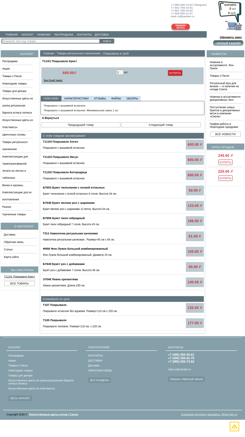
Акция (6, 68)
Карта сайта (11, 256)
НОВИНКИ (44, 34)
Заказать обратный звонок (186, 379)
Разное (6, 206)
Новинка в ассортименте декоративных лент (225, 98)
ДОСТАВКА (102, 34)
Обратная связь (14, 242)
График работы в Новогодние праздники (224, 125)
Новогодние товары (14, 83)
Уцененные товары (14, 214)
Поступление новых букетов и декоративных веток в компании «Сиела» (225, 112)
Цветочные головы (13, 134)
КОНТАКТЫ (84, 34)
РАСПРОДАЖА (63, 34)
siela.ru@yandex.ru (179, 369)
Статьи (8, 249)
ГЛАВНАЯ (11, 34)
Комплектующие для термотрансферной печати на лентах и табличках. (15, 167)
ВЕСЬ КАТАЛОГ (20, 398)
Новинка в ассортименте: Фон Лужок (222, 65)
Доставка (9, 234)
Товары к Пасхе (12, 76)
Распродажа (10, 61)
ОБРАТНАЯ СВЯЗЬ (100, 370)
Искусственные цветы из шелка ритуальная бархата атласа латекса (17, 105)
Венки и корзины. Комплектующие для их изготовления (17, 192)
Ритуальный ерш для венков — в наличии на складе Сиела (224, 86)
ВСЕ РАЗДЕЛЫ (99, 380)
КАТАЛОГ (27, 34)
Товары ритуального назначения (15, 146)
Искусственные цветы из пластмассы (17, 124)
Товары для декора (14, 91)
